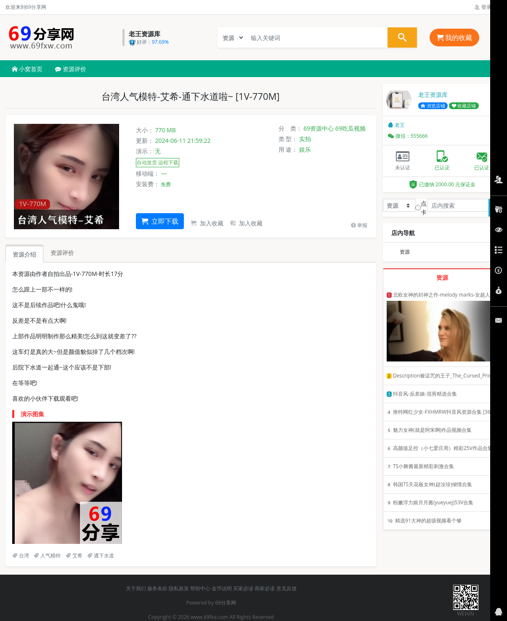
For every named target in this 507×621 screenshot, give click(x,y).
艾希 (74, 555)
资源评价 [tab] (62, 253)
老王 (396, 124)
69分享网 (225, 602)
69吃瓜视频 (350, 128)
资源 (405, 251)
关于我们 (136, 588)
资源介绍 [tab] (24, 254)
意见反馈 (286, 588)
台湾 (20, 555)
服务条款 (157, 588)
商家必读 (265, 588)
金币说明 (222, 588)
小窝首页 (27, 69)
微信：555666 (408, 135)
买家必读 (243, 588)
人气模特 (47, 555)
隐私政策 (179, 588)
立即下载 (159, 221)
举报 (359, 225)
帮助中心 (200, 588)
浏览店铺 (433, 106)
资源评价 (70, 69)
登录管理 (488, 7)
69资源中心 (318, 128)
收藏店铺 (464, 106)
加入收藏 (207, 223)
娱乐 (305, 149)
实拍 (305, 139)
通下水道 (100, 555)
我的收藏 (454, 37)
